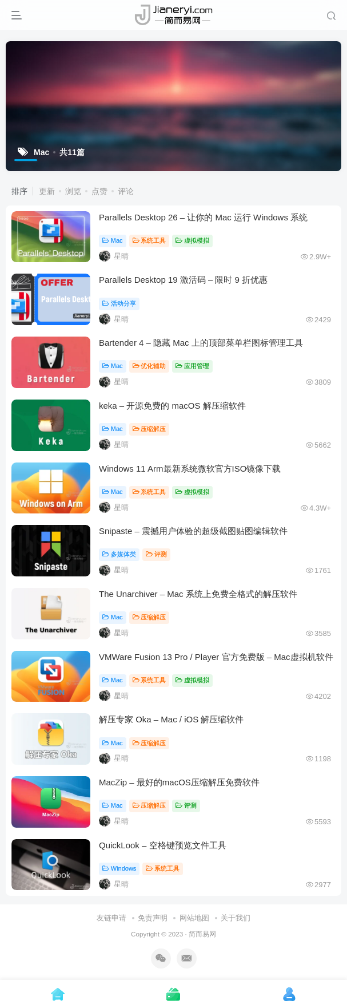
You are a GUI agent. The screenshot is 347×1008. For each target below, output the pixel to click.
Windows (119, 868)
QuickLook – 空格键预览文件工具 (162, 845)
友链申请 (111, 918)
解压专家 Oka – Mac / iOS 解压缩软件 (171, 719)
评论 (126, 191)
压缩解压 (149, 428)
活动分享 (119, 303)
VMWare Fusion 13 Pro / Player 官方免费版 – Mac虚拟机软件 (216, 657)
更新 (47, 191)
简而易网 (202, 934)
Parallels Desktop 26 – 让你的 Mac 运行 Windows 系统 (203, 217)
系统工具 (149, 240)
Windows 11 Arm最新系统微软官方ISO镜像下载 (190, 468)
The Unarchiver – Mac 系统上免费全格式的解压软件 (198, 594)
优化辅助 (149, 365)
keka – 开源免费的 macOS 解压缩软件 (172, 405)
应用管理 (192, 365)
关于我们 (235, 918)
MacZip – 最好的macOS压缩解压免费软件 (179, 782)
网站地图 (194, 918)
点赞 (99, 191)
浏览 (73, 191)
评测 (156, 554)
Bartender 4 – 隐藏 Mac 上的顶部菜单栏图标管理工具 (201, 342)
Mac (112, 240)
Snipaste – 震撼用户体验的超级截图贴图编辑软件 (193, 531)
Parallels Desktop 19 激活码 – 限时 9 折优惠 (183, 279)
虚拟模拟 (192, 240)
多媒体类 (119, 554)
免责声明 (152, 918)
